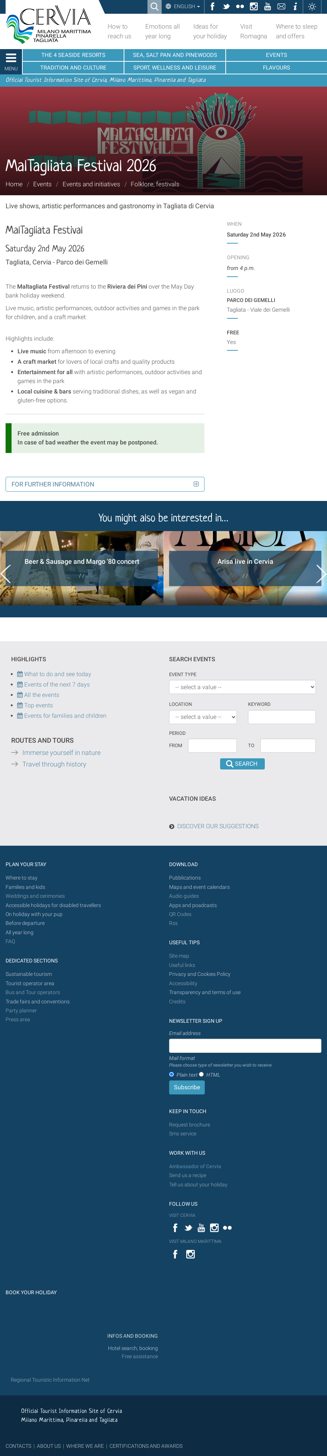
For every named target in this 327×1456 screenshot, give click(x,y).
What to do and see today (54, 674)
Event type (182, 674)
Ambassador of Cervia (195, 1166)
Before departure (25, 923)
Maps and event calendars (199, 887)
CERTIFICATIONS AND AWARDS (145, 1446)
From (175, 745)
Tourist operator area (30, 983)
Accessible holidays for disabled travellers (53, 905)
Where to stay (22, 878)
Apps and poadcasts (193, 905)
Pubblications (185, 878)
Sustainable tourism (29, 974)
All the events (41, 694)
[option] (82, 568)
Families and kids (25, 887)
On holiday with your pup (34, 914)
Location (180, 704)
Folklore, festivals (155, 184)
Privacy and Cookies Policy (200, 974)
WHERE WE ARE (85, 1446)
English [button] (186, 6)
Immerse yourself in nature (61, 752)
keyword (259, 704)
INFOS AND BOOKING (132, 1336)
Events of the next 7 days (57, 684)
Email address (185, 1033)
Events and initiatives (91, 184)
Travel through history (54, 764)
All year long (20, 932)
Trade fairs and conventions (38, 1002)
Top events (38, 705)
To (251, 745)
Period (177, 733)
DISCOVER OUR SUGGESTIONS (217, 826)
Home (14, 184)
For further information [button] (53, 484)
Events (42, 184)
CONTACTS (18, 1446)
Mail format (221, 1061)
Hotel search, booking (133, 1348)
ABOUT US (49, 1446)
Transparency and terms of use (205, 992)
